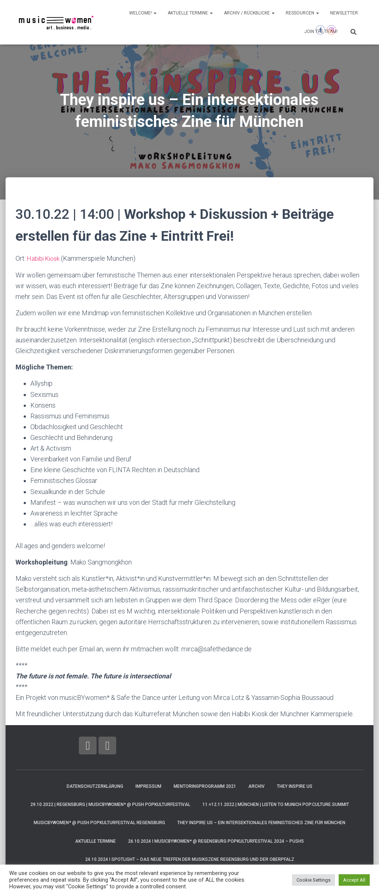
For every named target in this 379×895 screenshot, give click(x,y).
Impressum (148, 786)
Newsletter (344, 13)
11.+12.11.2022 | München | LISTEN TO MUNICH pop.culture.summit (275, 804)
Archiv (256, 786)
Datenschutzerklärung (95, 786)
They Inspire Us (294, 786)
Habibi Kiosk (45, 258)
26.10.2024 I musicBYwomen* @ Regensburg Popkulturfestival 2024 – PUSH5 (216, 841)
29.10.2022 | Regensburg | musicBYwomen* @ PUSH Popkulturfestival (110, 804)
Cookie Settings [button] (313, 880)
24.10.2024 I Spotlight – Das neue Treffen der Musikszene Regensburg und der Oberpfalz (189, 859)
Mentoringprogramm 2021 (205, 786)
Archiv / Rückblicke (249, 13)
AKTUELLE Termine (190, 13)
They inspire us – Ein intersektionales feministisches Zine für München (261, 822)
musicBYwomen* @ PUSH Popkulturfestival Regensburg (99, 822)
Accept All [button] (354, 880)
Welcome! (143, 13)
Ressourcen (302, 13)
